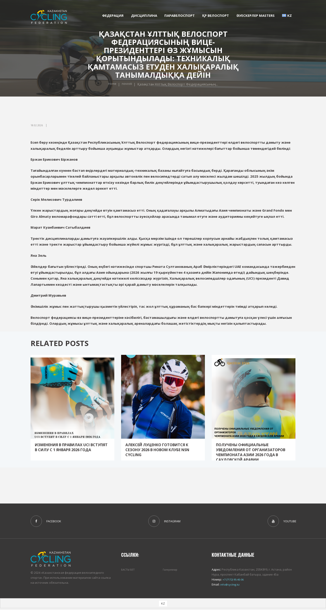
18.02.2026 (38, 125)
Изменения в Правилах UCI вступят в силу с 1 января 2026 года (70, 449)
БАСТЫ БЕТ (128, 571)
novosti (127, 84)
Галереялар (171, 571)
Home (111, 84)
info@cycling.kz (230, 586)
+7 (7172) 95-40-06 (234, 581)
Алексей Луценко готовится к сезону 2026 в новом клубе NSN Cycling (159, 449)
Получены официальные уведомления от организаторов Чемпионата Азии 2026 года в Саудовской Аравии (253, 454)
